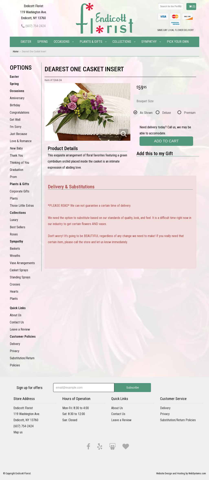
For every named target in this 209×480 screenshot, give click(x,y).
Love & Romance (21, 141)
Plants (14, 198)
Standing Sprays (20, 277)
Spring (42, 42)
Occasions (61, 42)
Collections (121, 42)
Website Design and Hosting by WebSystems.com (181, 473)
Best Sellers (17, 227)
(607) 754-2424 (33, 26)
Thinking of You (19, 163)
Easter (26, 42)
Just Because (18, 134)
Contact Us (17, 322)
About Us (15, 315)
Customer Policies (23, 336)
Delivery (15, 344)
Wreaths (15, 256)
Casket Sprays (19, 270)
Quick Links (18, 308)
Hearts (14, 291)
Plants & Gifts (91, 42)
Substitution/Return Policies (22, 361)
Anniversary (17, 98)
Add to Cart (166, 141)
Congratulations (19, 112)
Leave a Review (20, 329)
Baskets (15, 248)
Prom (13, 177)
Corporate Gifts (19, 191)
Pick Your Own (178, 42)
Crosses (15, 284)
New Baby (16, 148)
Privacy (14, 351)
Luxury (14, 220)
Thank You (16, 155)
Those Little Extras (22, 206)
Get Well (15, 120)
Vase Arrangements (22, 263)
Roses (14, 234)
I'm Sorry (15, 127)
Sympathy (149, 42)
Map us (18, 432)
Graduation (16, 170)
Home (15, 51)
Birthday (15, 105)
